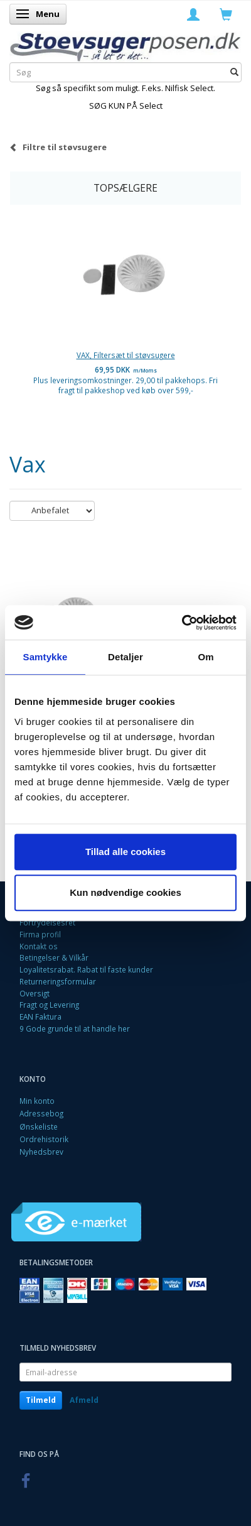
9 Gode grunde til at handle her (74, 1028)
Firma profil (40, 934)
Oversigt (34, 993)
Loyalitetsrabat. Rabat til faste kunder (86, 969)
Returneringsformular (57, 981)
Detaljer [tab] (125, 656)
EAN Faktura (40, 1016)
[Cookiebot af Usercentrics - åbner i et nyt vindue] (182, 622)
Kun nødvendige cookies (125, 892)
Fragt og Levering (49, 1005)
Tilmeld (41, 1400)
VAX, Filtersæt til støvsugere (126, 355)
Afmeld (84, 1400)
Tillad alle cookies (125, 851)
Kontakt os (38, 946)
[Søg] (234, 73)
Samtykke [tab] (45, 656)
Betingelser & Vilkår (53, 957)
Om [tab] (205, 656)
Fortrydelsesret (47, 922)
